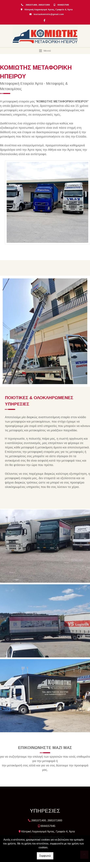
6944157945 (63, 5)
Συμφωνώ (45, 855)
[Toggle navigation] (45, 50)
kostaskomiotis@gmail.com (49, 14)
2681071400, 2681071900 (38, 5)
